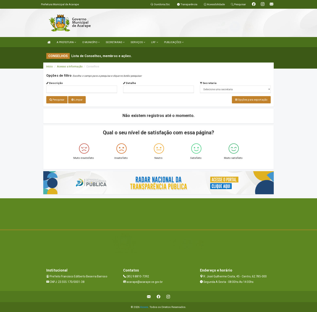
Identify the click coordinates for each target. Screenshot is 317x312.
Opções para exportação (251, 99)
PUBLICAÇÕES (174, 42)
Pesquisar (57, 99)
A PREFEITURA (66, 42)
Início (49, 66)
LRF (154, 42)
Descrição (54, 83)
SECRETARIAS (115, 42)
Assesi (144, 306)
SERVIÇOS (138, 42)
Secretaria (208, 83)
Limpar (76, 99)
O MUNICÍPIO (91, 42)
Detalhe (129, 83)
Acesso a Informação (70, 66)
